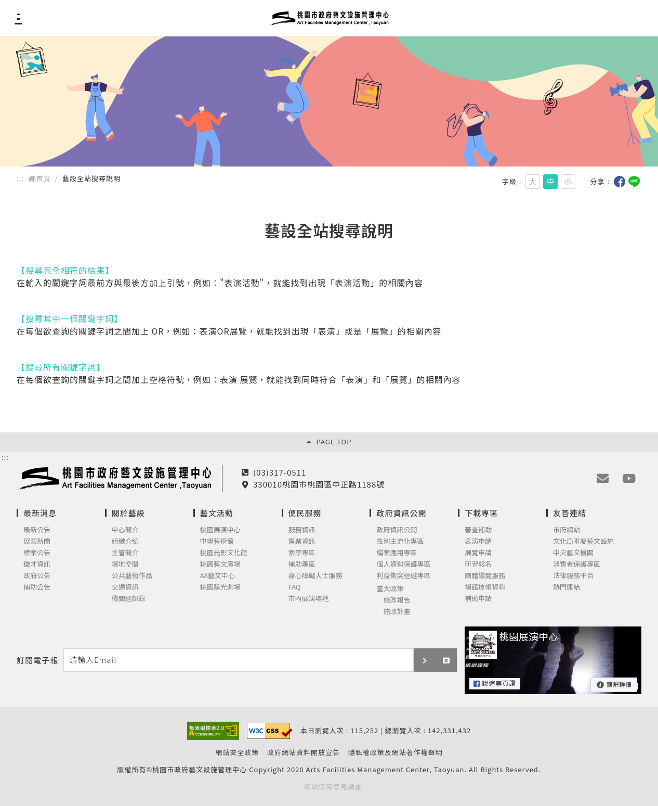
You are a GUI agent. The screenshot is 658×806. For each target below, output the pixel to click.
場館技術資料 (485, 587)
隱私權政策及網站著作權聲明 (395, 752)
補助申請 (478, 598)
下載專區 (481, 513)
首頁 (39, 178)
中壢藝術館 (217, 541)
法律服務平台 (573, 575)
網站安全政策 (237, 752)
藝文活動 (216, 513)
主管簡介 (125, 552)
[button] (425, 660)
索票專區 (301, 552)
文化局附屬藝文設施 (583, 541)
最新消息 (40, 513)
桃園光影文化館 (223, 552)
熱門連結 (566, 587)
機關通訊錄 (129, 598)
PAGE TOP (329, 441)
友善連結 (569, 513)
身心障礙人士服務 (315, 575)
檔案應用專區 (396, 552)
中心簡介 (125, 530)
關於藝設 (128, 513)
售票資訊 (301, 541)
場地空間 (125, 564)
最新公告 (36, 530)
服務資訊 (301, 530)
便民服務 (305, 513)
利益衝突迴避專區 (403, 575)
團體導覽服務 (485, 575)
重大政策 (389, 588)
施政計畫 (396, 611)
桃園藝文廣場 (220, 564)
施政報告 (396, 600)
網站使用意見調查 (333, 787)
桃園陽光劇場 (220, 587)
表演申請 (478, 541)
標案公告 (36, 552)
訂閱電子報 (37, 660)
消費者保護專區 (576, 564)
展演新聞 (36, 541)
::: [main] (20, 178)
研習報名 (478, 564)
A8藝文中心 (217, 575)
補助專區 (301, 564)
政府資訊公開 (401, 513)
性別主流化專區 (400, 541)
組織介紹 (125, 541)
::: (5, 457)
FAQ (294, 587)
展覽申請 (478, 552)
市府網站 (566, 530)
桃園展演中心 (220, 530)
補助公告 (36, 587)
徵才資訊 (36, 564)
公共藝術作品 (132, 575)
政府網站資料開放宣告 (303, 752)
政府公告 (36, 575)
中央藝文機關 (573, 552)
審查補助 (478, 530)
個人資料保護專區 (403, 564)
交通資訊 (125, 587)
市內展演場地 (308, 598)
